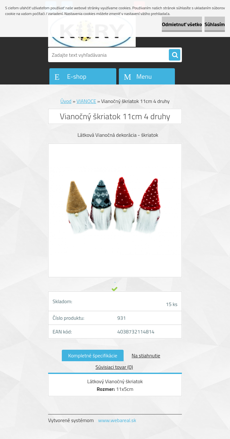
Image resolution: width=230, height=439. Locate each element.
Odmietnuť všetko (182, 24)
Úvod (66, 101)
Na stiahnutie (146, 355)
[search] (174, 55)
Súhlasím (215, 24)
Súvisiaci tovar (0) (114, 367)
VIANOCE (86, 101)
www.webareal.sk (117, 420)
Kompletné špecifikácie (92, 355)
